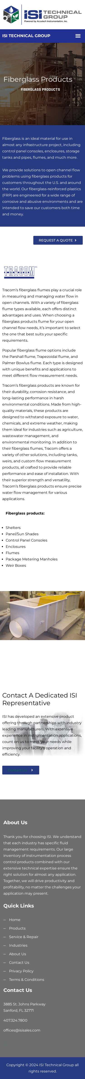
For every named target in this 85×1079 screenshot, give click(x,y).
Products (17, 928)
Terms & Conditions (26, 979)
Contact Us (19, 962)
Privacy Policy (21, 971)
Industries (18, 945)
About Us (17, 954)
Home (9, 89)
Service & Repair (23, 937)
